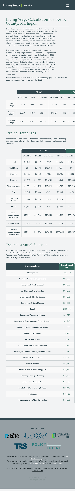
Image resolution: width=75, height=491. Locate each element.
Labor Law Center (27, 62)
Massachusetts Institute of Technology (52, 468)
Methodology (43, 77)
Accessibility (37, 470)
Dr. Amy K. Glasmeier (21, 468)
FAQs (66, 456)
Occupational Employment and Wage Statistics (25, 255)
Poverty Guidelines (39, 55)
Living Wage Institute (36, 463)
